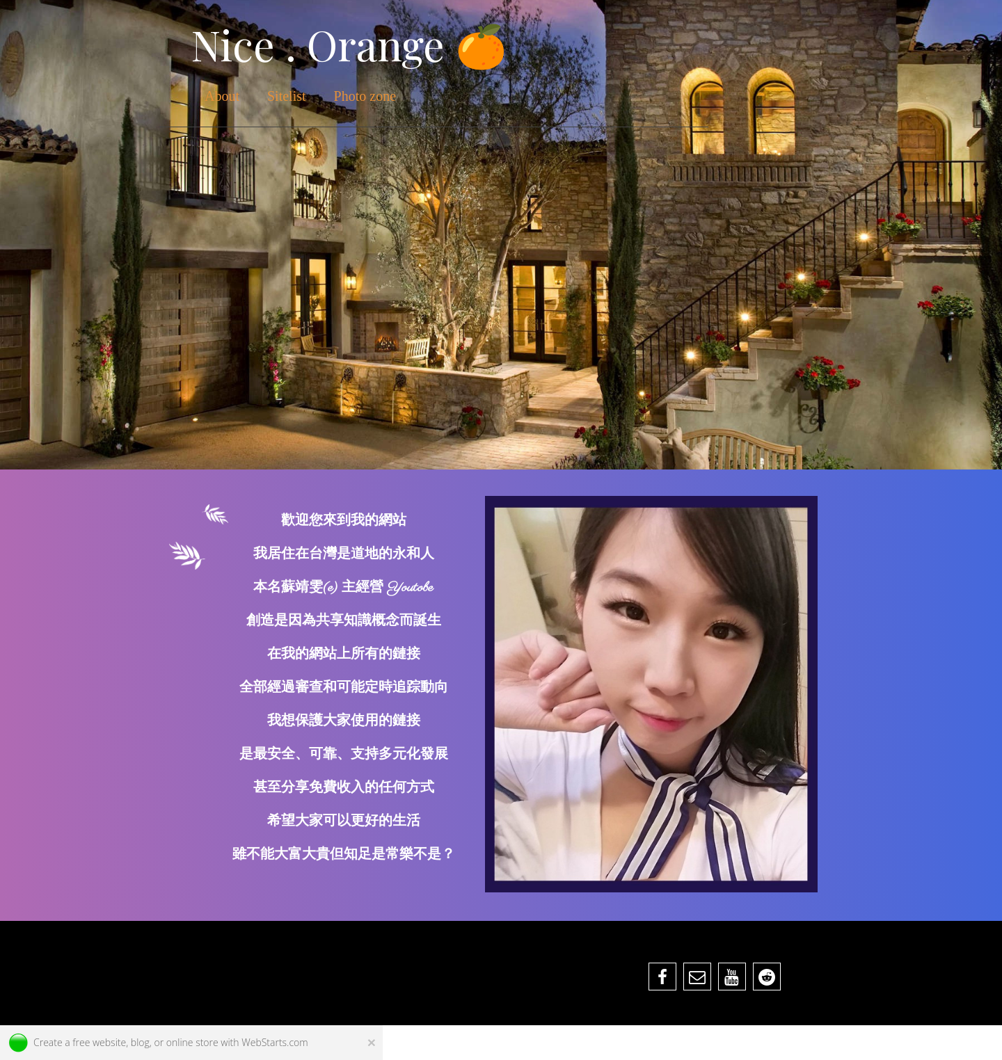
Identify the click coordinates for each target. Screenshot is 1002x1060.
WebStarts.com (274, 1042)
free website (99, 1042)
